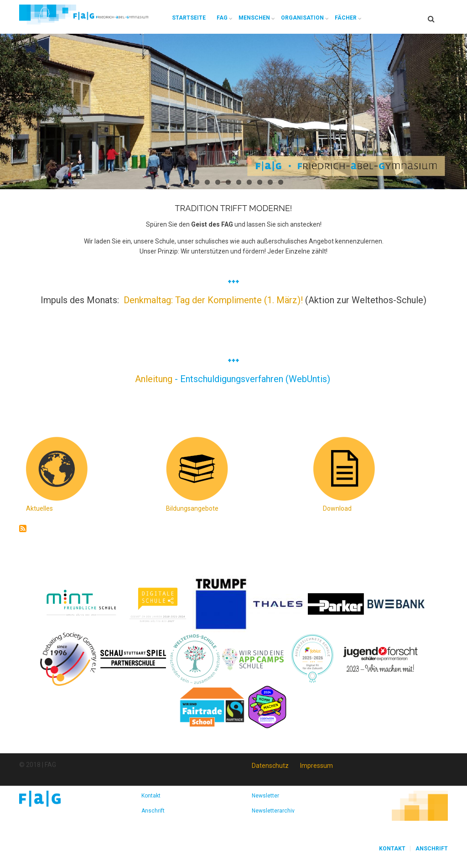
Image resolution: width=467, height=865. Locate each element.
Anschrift (153, 811)
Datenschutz (270, 765)
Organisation (302, 18)
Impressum (316, 765)
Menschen (254, 18)
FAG (222, 18)
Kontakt (151, 795)
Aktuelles (39, 508)
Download (337, 508)
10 (280, 182)
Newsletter (265, 795)
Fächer (346, 18)
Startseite (189, 18)
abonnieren (22, 528)
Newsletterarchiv (273, 811)
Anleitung (155, 378)
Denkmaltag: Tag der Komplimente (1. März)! (213, 300)
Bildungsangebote (192, 508)
